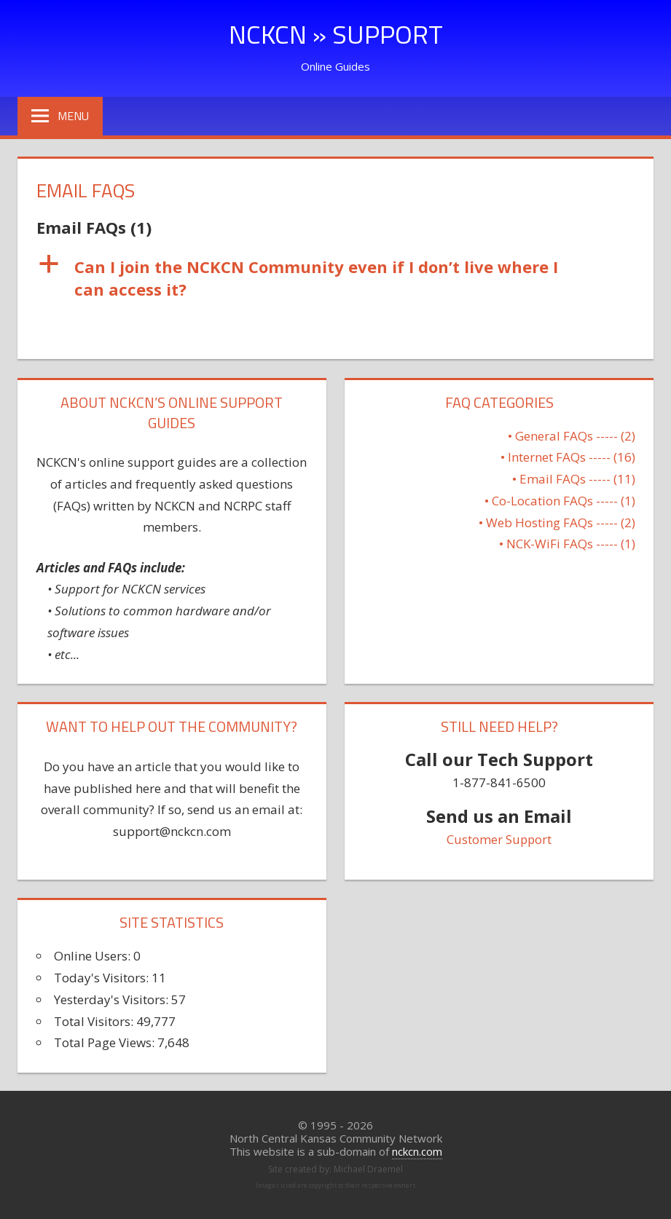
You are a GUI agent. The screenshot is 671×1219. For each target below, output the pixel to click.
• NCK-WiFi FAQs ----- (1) (567, 543)
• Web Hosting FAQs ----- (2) (557, 522)
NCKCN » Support (336, 34)
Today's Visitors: (103, 977)
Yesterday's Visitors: (112, 999)
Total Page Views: (105, 1042)
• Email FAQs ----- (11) (573, 478)
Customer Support (499, 839)
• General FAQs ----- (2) (571, 435)
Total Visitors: (95, 1021)
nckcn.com (417, 1151)
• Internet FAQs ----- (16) (568, 457)
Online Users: (93, 955)
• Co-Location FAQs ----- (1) (559, 500)
